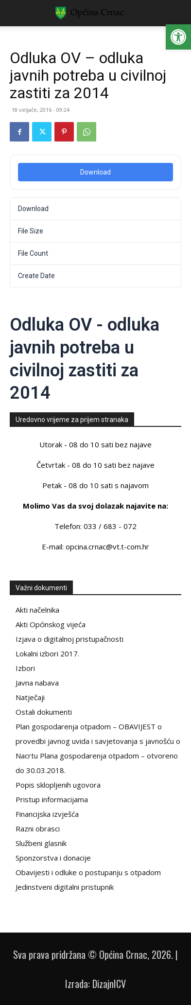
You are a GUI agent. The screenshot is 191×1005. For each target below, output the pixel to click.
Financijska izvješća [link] (47, 814)
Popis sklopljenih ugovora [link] (58, 785)
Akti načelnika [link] (37, 610)
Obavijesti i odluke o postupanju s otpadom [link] (88, 872)
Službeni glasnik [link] (41, 843)
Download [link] (95, 172)
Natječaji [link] (30, 697)
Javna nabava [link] (37, 683)
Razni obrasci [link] (38, 828)
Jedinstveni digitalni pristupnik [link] (65, 887)
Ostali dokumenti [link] (44, 712)
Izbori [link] (25, 668)
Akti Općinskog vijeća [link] (51, 624)
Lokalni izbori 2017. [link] (47, 653)
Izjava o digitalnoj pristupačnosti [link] (69, 639)
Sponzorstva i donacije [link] (53, 858)
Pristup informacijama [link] (52, 799)
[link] (178, 37)
